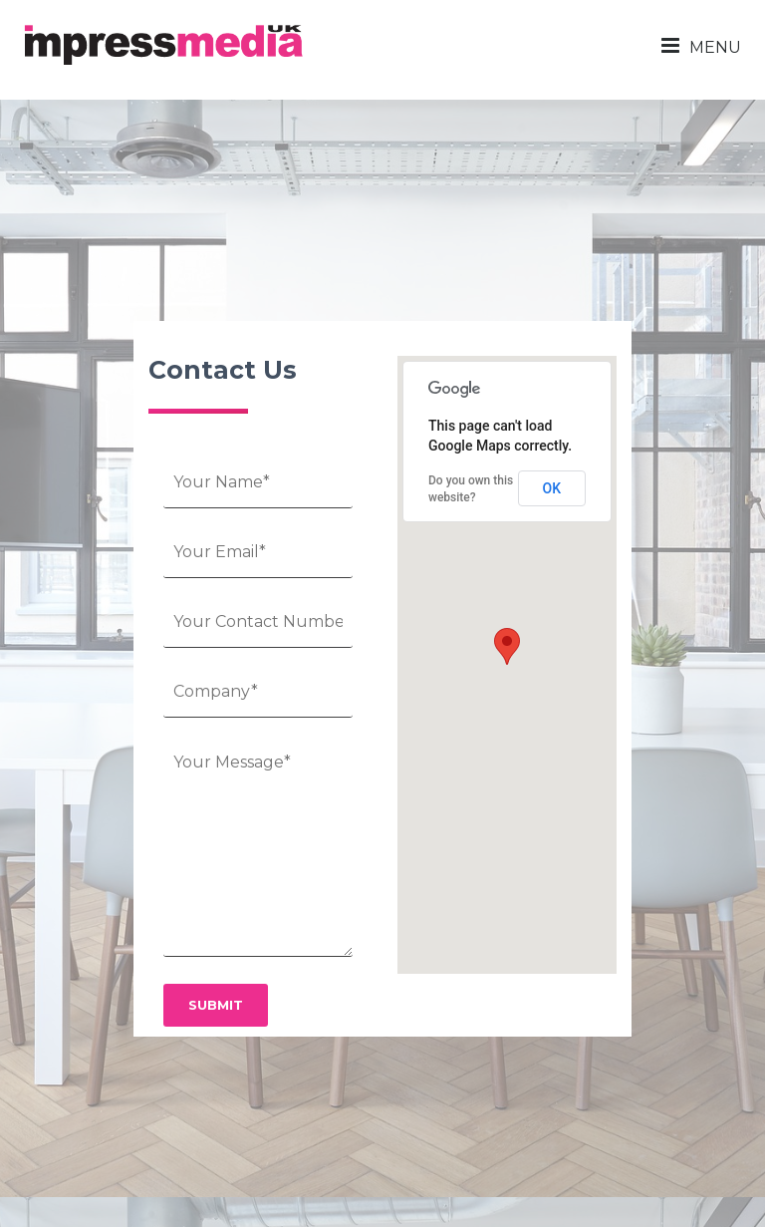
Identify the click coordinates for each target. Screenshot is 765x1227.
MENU (701, 46)
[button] (507, 646)
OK (552, 488)
